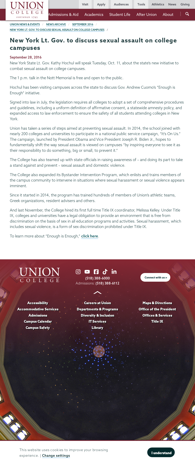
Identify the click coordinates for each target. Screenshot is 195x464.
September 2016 (82, 24)
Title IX (157, 321)
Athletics (158, 4)
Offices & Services (157, 315)
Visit (85, 4)
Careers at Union (97, 303)
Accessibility (37, 303)
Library (97, 327)
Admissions (37, 315)
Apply (101, 4)
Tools (141, 4)
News (172, 4)
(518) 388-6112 (107, 283)
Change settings (56, 455)
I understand (161, 453)
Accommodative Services (37, 309)
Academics (93, 14)
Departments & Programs (97, 309)
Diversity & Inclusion (97, 315)
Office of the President (157, 309)
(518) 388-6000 (97, 278)
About (168, 14)
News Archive (56, 24)
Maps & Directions (157, 303)
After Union (146, 14)
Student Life (119, 14)
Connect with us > (156, 277)
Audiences (121, 4)
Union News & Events (25, 24)
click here (89, 236)
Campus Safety (38, 327)
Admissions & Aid (63, 14)
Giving (185, 4)
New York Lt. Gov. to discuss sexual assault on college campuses (57, 29)
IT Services (97, 321)
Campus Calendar (38, 321)
